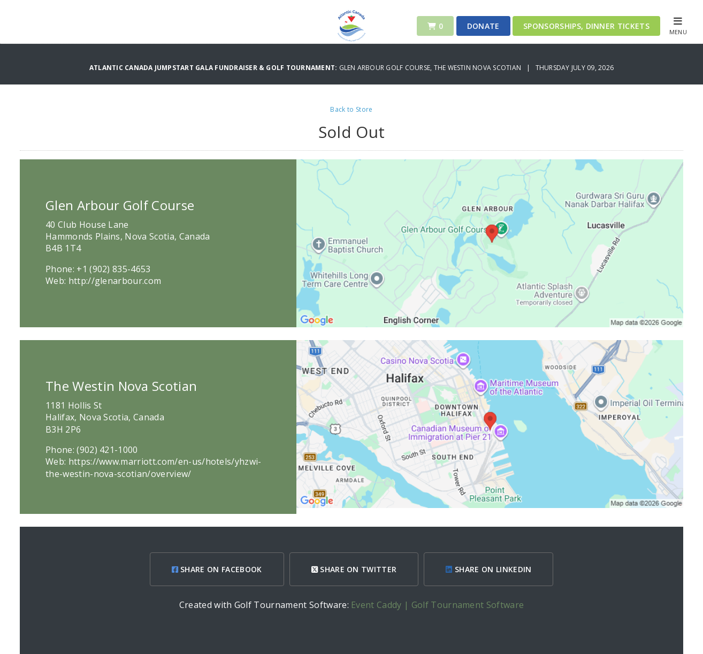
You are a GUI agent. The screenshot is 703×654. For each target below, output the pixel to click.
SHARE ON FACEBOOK (217, 569)
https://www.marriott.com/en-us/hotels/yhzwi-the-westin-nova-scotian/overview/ (153, 467)
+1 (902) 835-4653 (113, 269)
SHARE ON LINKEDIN (488, 569)
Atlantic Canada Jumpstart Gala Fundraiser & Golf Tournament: (214, 67)
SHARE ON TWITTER (354, 569)
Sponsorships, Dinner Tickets (586, 26)
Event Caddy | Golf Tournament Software (437, 605)
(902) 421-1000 (107, 450)
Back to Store (351, 109)
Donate (483, 26)
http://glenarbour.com (115, 281)
